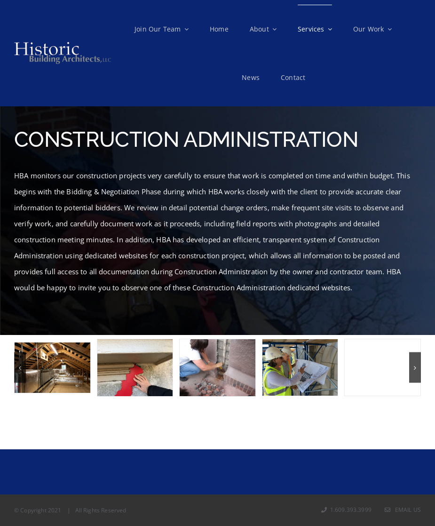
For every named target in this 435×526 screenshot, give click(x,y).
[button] (20, 367)
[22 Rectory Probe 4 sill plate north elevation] (217, 367)
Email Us (403, 510)
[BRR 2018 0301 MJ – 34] (135, 367)
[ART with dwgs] (300, 367)
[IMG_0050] (382, 367)
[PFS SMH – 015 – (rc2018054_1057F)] (52, 368)
